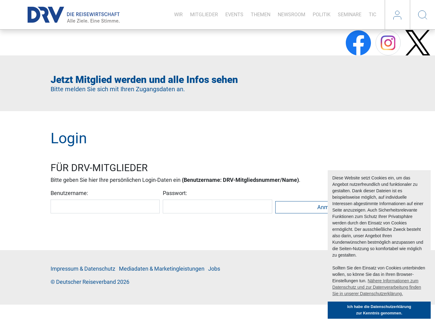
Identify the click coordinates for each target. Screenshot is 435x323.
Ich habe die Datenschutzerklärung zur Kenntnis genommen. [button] (379, 310)
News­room (291, 14)
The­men (260, 14)
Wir (178, 14)
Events (234, 14)
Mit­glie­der (204, 14)
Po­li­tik (321, 14)
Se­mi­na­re (349, 14)
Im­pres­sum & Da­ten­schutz (83, 269)
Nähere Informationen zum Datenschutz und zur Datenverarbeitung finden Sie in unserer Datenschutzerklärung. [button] (376, 287)
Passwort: (175, 193)
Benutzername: (69, 193)
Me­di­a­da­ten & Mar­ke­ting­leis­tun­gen (161, 269)
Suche (422, 14)
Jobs (214, 269)
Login (397, 14)
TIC (372, 14)
